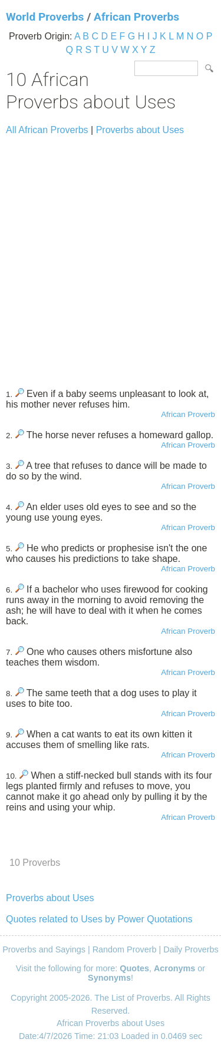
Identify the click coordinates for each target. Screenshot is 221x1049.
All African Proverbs (47, 130)
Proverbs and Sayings (43, 949)
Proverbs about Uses (140, 130)
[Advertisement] (110, 256)
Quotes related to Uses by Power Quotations (99, 919)
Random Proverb (125, 949)
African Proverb (188, 414)
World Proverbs (45, 17)
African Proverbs (136, 17)
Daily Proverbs (191, 949)
